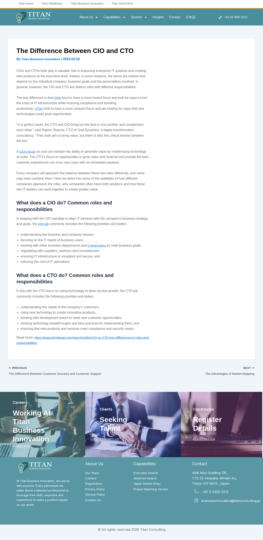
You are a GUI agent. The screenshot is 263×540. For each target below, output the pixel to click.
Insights (158, 17)
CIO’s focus (27, 151)
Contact (174, 17)
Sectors (139, 17)
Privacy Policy (95, 490)
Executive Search (146, 473)
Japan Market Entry (148, 484)
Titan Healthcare (52, 3)
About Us (88, 17)
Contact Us (93, 501)
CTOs (39, 108)
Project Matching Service (152, 490)
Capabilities (114, 17)
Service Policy (95, 495)
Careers (91, 478)
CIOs (57, 97)
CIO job (43, 224)
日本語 (190, 17)
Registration (94, 484)
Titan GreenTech (122, 3)
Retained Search (146, 478)
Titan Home (25, 3)
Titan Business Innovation (87, 3)
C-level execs (97, 245)
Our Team (92, 473)
